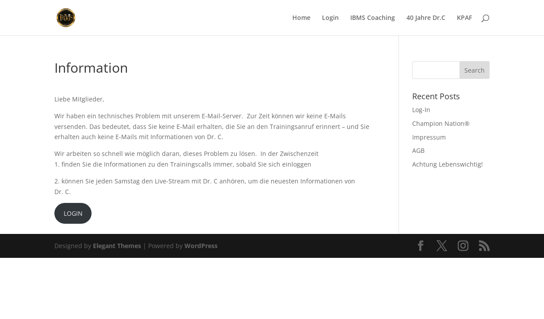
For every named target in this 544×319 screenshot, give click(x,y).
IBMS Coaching (372, 18)
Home (301, 18)
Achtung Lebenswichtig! (447, 164)
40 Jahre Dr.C (425, 18)
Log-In (421, 109)
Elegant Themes (117, 245)
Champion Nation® (441, 123)
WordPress (201, 245)
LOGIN (73, 213)
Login (330, 18)
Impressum (429, 137)
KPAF (464, 18)
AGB (418, 150)
